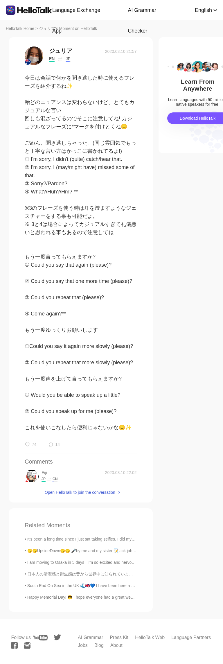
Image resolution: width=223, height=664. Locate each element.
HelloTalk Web (150, 637)
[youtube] (40, 637)
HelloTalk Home (20, 28)
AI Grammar (90, 637)
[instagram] (27, 645)
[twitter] (57, 637)
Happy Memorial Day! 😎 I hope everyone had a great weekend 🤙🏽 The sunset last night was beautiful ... (121, 597)
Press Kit (119, 637)
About (116, 645)
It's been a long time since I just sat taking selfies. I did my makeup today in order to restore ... (111, 539)
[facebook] (14, 645)
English (203, 10)
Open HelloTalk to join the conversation (80, 492)
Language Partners (191, 637)
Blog (99, 645)
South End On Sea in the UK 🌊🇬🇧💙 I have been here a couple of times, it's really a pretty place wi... (118, 585)
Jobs (83, 645)
